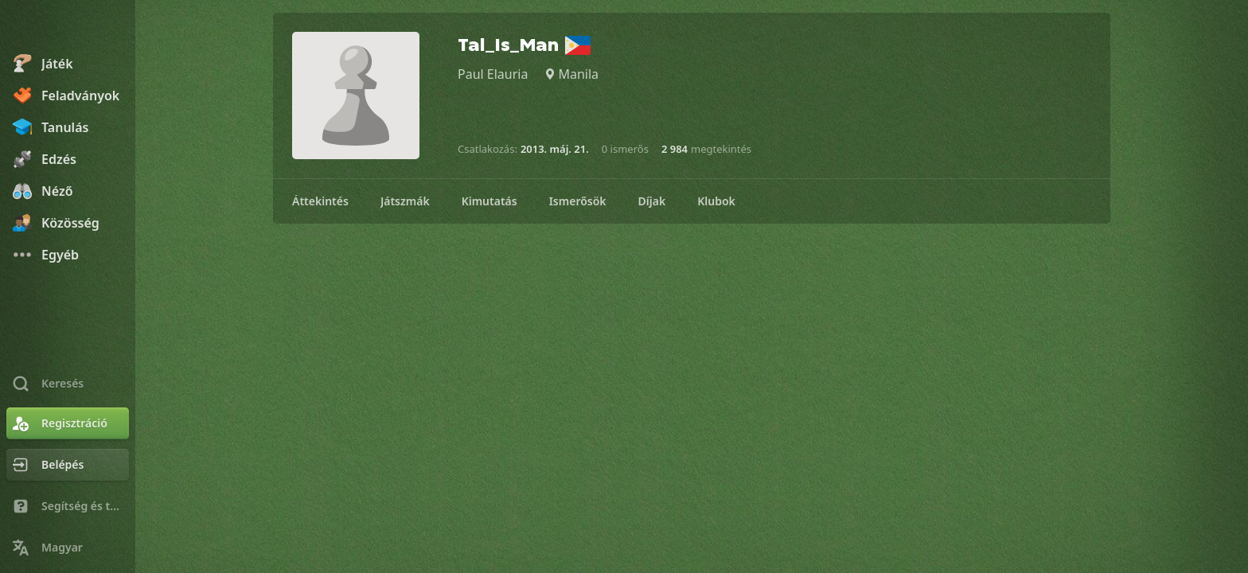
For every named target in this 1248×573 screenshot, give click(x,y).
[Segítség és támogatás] (67, 506)
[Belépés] (67, 465)
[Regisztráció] (67, 423)
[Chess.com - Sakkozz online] (67, 27)
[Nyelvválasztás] (67, 547)
